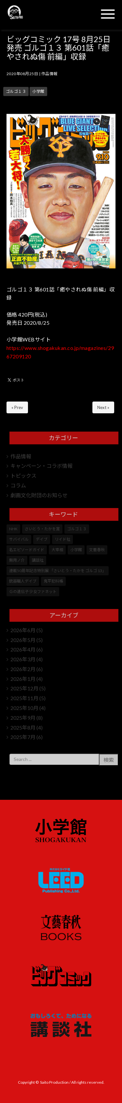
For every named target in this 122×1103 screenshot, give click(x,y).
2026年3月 (22, 659)
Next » (103, 407)
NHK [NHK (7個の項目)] (13, 528)
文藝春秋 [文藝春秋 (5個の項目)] (97, 549)
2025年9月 (22, 718)
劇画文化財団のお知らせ (39, 495)
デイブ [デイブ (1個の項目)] (41, 539)
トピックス (23, 475)
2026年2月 (22, 669)
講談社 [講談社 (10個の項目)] (38, 560)
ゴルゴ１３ (16, 91)
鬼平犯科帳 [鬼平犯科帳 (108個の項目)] (53, 581)
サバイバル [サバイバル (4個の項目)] (19, 539)
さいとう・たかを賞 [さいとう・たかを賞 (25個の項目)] (42, 528)
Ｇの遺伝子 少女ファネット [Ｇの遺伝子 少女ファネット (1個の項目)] (33, 591)
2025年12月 (24, 688)
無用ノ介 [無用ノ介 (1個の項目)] (17, 560)
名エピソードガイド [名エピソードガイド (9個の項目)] (26, 549)
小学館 (38, 91)
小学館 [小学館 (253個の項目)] (76, 549)
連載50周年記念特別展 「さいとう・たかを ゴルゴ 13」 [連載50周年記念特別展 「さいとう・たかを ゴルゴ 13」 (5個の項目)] (57, 570)
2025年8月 (22, 727)
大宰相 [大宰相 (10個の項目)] (57, 549)
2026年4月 (22, 649)
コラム (18, 485)
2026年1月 (22, 679)
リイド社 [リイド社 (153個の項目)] (62, 539)
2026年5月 (22, 640)
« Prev (17, 407)
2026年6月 (22, 630)
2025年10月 (24, 708)
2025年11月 (24, 698)
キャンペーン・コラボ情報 (41, 466)
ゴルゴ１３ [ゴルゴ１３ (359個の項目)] (77, 528)
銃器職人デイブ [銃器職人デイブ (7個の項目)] (22, 581)
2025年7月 (22, 737)
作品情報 (49, 73)
